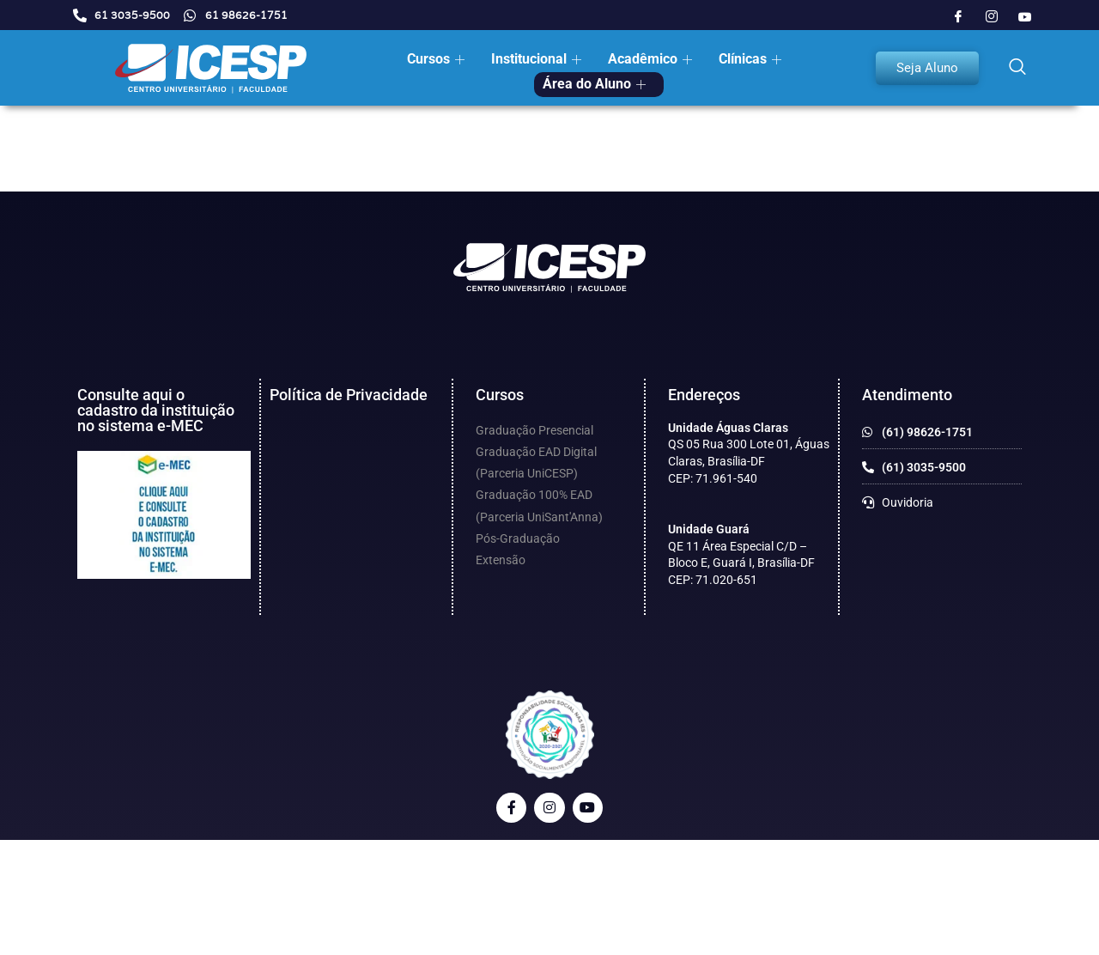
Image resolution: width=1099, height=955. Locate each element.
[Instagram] (992, 17)
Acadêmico (650, 59)
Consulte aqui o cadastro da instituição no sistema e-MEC (155, 410)
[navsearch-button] (1017, 68)
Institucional (536, 59)
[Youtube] (1025, 17)
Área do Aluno (594, 84)
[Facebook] (958, 17)
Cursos (435, 59)
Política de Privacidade (349, 395)
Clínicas (750, 59)
